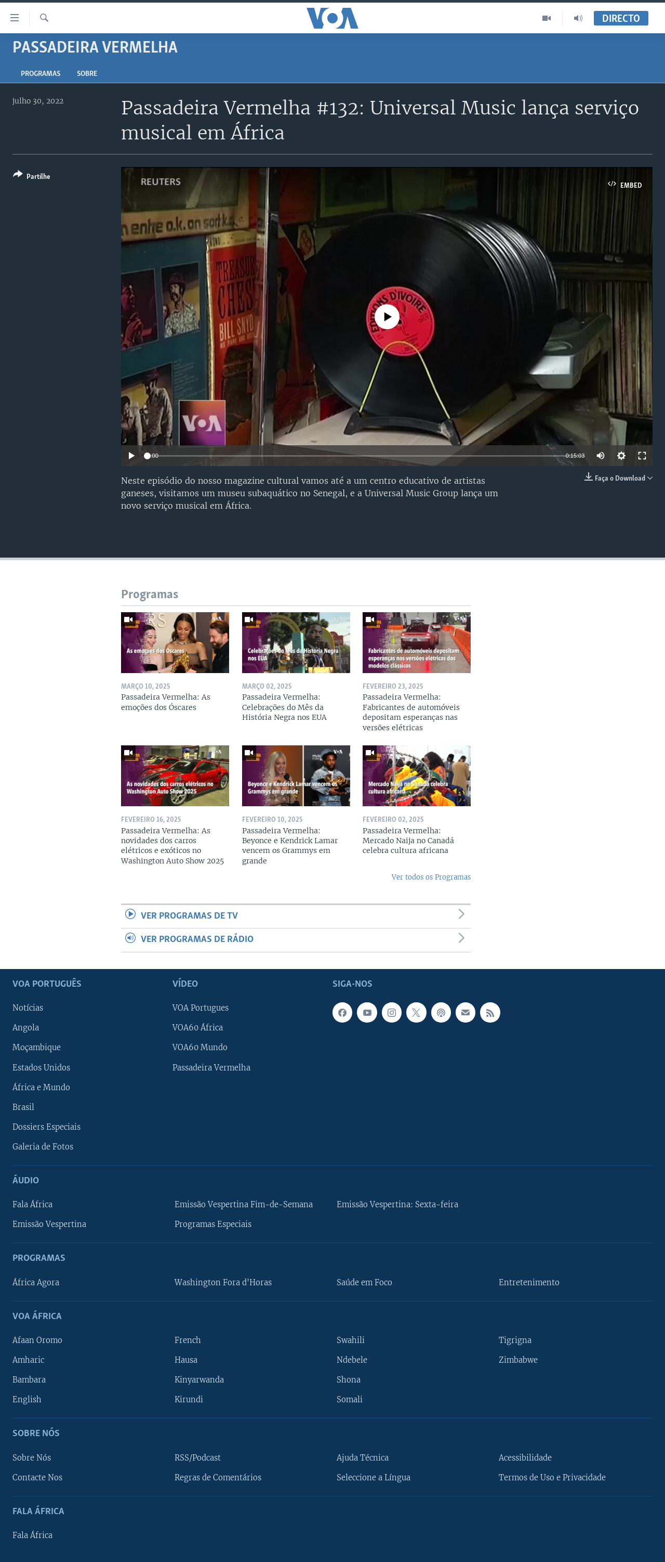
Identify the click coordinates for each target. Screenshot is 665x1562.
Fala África (32, 1204)
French (188, 1340)
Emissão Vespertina (49, 1224)
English (27, 1399)
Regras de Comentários (218, 1477)
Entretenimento (529, 1282)
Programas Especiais (213, 1224)
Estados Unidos (41, 1067)
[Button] (31, 177)
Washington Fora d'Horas (223, 1282)
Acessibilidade (525, 1457)
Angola (25, 1027)
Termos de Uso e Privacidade (552, 1477)
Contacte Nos (37, 1477)
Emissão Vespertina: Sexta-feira (397, 1204)
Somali (350, 1399)
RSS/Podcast (198, 1457)
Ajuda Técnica (363, 1457)
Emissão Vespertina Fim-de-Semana (244, 1204)
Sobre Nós (31, 1457)
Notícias (27, 1008)
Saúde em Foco (364, 1282)
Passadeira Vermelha (211, 1067)
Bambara (29, 1380)
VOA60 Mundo (200, 1047)
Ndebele (352, 1360)
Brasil (23, 1107)
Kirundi (189, 1399)
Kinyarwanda (199, 1380)
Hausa (186, 1360)
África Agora (35, 1282)
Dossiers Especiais (46, 1126)
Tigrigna (515, 1340)
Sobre (87, 74)
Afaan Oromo (37, 1340)
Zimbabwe (518, 1360)
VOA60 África (197, 1027)
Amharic (28, 1360)
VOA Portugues (200, 1008)
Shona (349, 1380)
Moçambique (36, 1047)
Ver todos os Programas (431, 877)
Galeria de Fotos (42, 1146)
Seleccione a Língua (373, 1477)
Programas (40, 74)
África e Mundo (41, 1087)
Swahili (351, 1340)
